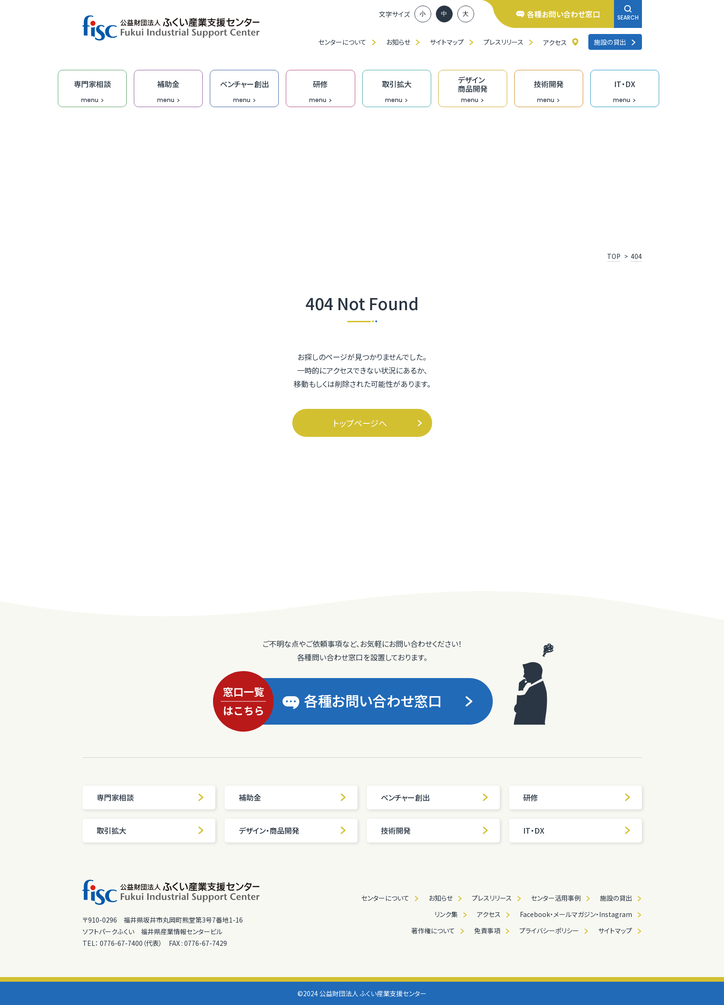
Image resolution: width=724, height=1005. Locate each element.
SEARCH (628, 13)
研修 (577, 797)
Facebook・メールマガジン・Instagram (576, 914)
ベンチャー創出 (435, 797)
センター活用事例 (556, 898)
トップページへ (378, 423)
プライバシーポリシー (549, 930)
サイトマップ (447, 42)
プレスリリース (503, 42)
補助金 (293, 797)
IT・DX (577, 830)
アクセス (555, 42)
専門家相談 (151, 797)
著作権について (433, 930)
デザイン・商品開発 (293, 830)
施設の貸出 (615, 42)
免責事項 (487, 930)
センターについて (342, 42)
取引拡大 (151, 830)
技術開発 (435, 830)
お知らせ (398, 42)
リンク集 (446, 914)
